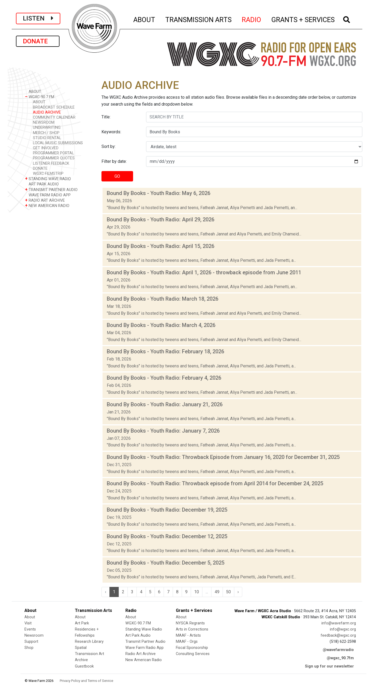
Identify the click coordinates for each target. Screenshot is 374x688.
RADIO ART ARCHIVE (45, 200)
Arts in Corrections (192, 629)
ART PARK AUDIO (42, 183)
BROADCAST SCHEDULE (54, 107)
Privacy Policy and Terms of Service (86, 681)
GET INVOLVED (45, 148)
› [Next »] (238, 591)
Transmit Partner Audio (145, 641)
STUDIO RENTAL (47, 138)
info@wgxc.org (343, 629)
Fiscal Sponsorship (192, 647)
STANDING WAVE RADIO (48, 178)
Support (31, 641)
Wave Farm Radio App (144, 647)
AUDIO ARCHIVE (47, 112)
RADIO (251, 19)
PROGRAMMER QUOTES (54, 158)
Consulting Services (193, 654)
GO (117, 176)
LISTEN (38, 18)
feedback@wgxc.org (338, 635)
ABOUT (144, 19)
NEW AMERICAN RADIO (47, 205)
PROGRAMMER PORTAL (53, 153)
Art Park (82, 623)
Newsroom (34, 635)
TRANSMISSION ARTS (199, 19)
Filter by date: (114, 161)
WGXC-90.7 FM (39, 96)
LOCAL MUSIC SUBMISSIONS (58, 143)
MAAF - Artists (188, 635)
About (29, 617)
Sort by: (108, 146)
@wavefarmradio (338, 650)
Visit (28, 623)
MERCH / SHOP (46, 133)
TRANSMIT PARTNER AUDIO (51, 189)
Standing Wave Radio (143, 629)
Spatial (81, 647)
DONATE (38, 41)
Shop (28, 647)
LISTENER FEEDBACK (51, 163)
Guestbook (84, 666)
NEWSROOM (43, 122)
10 (196, 591)
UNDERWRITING (47, 127)
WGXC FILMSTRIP (48, 173)
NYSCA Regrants (190, 623)
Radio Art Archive (140, 654)
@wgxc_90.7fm (340, 658)
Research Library (89, 641)
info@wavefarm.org (338, 623)
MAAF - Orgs (187, 641)
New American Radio (143, 660)
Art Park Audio (138, 635)
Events (30, 629)
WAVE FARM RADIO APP (48, 194)
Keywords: (111, 131)
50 (228, 591)
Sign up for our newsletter (329, 666)
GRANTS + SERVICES (303, 19)
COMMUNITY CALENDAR (54, 117)
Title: (105, 116)
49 (217, 591)
